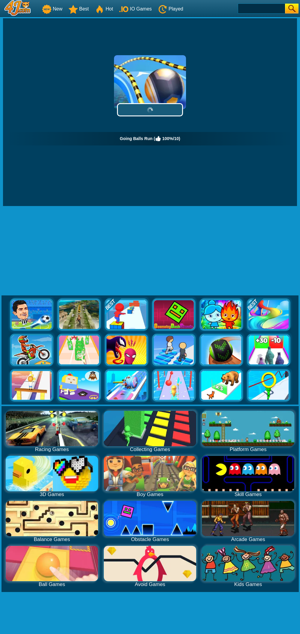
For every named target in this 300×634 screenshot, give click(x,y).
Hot (104, 8)
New (52, 8)
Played (170, 8)
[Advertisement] (150, 251)
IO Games (135, 8)
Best (78, 8)
